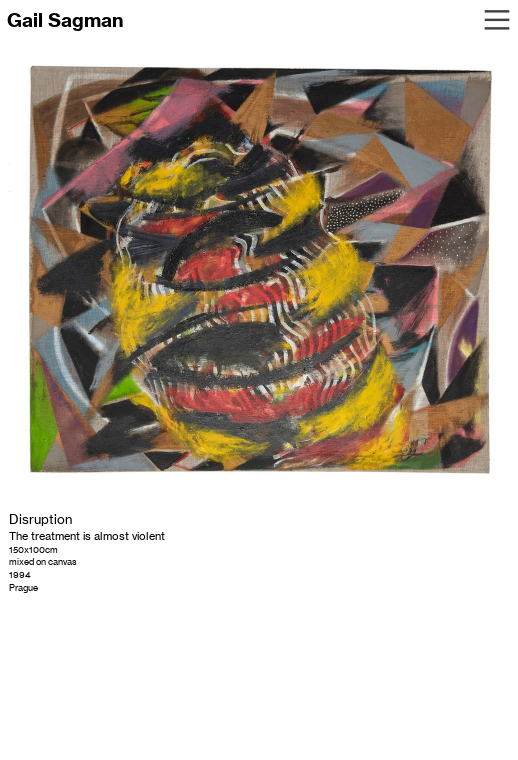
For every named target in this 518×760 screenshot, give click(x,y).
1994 (20, 574)
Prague (23, 587)
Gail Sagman (65, 20)
